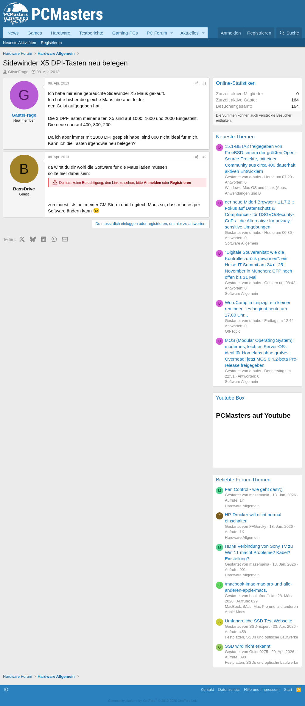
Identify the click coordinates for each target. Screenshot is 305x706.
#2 (204, 157)
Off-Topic (232, 331)
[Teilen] (196, 83)
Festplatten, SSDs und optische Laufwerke (261, 637)
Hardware (60, 32)
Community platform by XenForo (152, 700)
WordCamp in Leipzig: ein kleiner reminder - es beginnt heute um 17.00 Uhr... (257, 308)
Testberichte (91, 32)
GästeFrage (18, 72)
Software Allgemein (241, 243)
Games (35, 32)
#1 (204, 83)
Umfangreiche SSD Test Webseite (258, 620)
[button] (172, 32)
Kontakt (207, 689)
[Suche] (289, 32)
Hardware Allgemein (242, 506)
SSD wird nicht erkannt (247, 646)
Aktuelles (189, 32)
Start (288, 689)
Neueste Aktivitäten (19, 42)
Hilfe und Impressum (261, 689)
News (13, 32)
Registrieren (51, 42)
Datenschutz (229, 689)
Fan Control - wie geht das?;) (253, 489)
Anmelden (152, 183)
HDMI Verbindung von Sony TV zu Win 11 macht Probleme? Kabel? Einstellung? (259, 552)
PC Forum (157, 32)
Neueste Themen (235, 137)
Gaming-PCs (125, 32)
